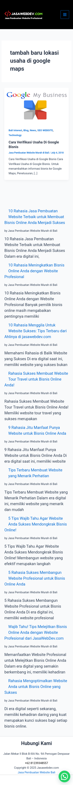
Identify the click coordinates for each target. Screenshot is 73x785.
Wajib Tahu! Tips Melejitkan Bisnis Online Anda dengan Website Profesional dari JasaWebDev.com (35, 632)
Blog (25, 130)
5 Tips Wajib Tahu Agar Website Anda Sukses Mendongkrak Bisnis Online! (35, 524)
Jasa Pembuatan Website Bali (36, 772)
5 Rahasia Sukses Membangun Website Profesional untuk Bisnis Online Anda (34, 578)
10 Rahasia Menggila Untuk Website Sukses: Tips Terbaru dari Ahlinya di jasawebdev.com (35, 331)
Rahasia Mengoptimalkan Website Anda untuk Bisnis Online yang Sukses (35, 686)
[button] (64, 776)
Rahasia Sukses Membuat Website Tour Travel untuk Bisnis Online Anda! (36, 379)
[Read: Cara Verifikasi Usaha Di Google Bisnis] (36, 105)
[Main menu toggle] (65, 14)
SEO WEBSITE (45, 130)
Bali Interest (15, 130)
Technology (15, 135)
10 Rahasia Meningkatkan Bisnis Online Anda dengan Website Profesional (34, 271)
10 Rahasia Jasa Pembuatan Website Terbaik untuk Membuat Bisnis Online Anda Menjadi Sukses (34, 217)
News (33, 130)
